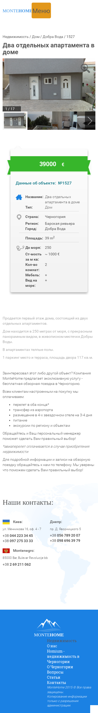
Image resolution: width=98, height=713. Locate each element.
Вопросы (55, 672)
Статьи (53, 677)
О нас (52, 645)
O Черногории (60, 666)
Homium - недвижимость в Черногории (63, 656)
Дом (35, 37)
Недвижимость (16, 37)
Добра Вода (53, 37)
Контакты (56, 682)
